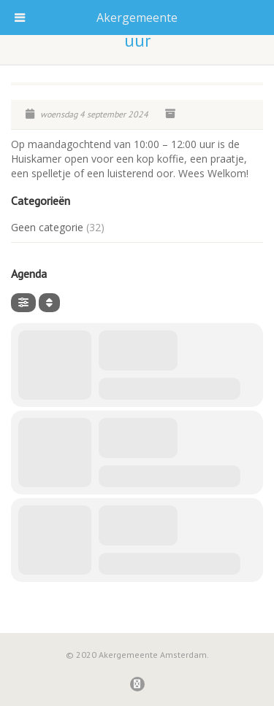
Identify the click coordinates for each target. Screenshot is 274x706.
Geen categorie (47, 227)
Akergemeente (137, 17)
